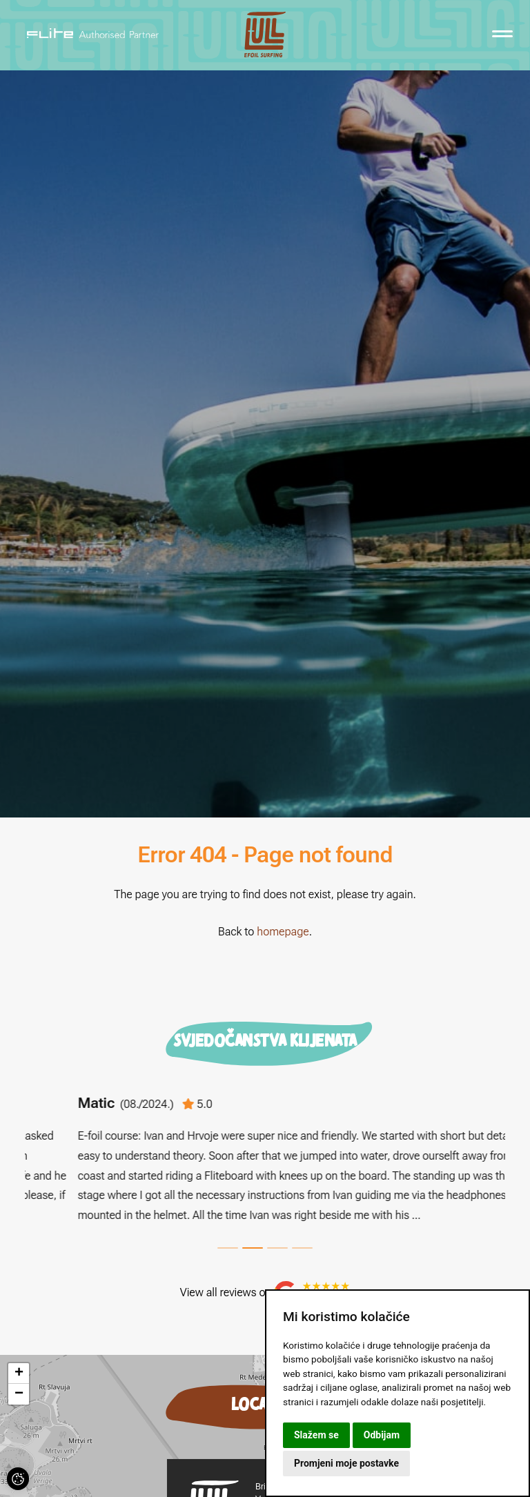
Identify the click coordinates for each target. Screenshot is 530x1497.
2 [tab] (252, 1248)
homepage (282, 931)
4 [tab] (302, 1248)
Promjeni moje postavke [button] (346, 1463)
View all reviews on (265, 1293)
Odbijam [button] (382, 1434)
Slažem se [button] (316, 1434)
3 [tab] (277, 1248)
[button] (18, 1373)
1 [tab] (227, 1248)
